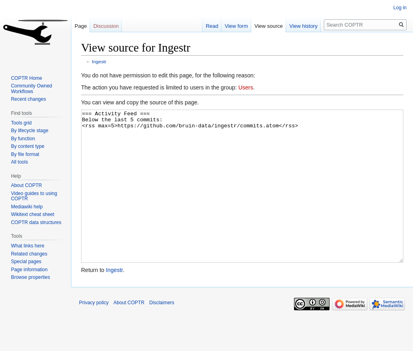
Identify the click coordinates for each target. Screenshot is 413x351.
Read (212, 26)
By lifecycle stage (29, 130)
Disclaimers (161, 333)
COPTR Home (26, 78)
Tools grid (21, 123)
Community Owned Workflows (31, 88)
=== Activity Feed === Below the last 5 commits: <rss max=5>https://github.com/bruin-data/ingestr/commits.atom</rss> (242, 201)
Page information (29, 269)
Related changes (29, 254)
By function (23, 138)
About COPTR (26, 185)
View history (303, 26)
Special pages (26, 261)
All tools (19, 162)
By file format (25, 154)
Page (81, 26)
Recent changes (28, 99)
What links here (27, 246)
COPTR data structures (36, 222)
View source (268, 26)
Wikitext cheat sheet (32, 214)
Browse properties (30, 277)
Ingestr (99, 61)
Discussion (106, 26)
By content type (27, 146)
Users (245, 87)
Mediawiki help (27, 207)
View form (236, 26)
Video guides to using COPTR (34, 196)
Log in (400, 7)
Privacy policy (93, 333)
